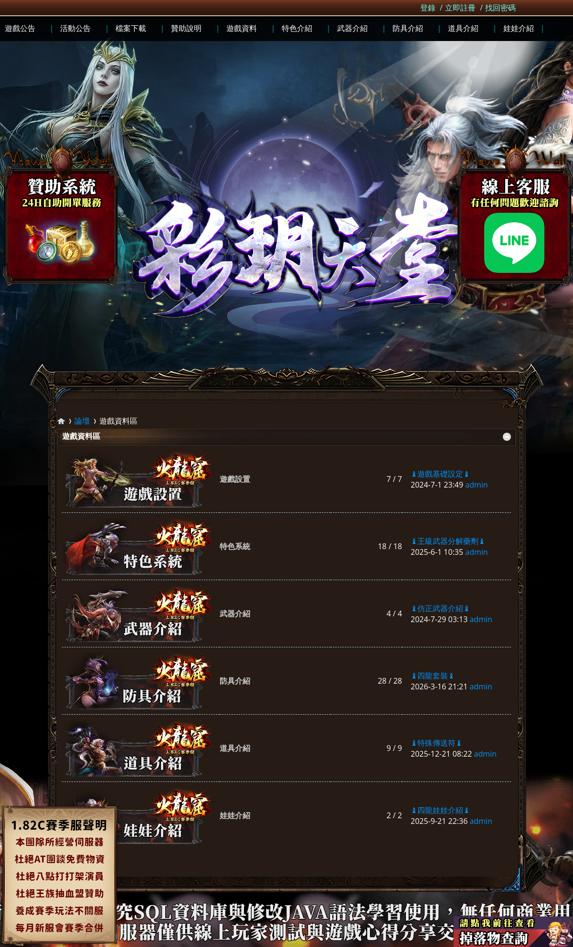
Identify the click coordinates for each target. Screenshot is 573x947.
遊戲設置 (235, 479)
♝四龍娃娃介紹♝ (440, 810)
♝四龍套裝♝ (433, 675)
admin (476, 484)
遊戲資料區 (81, 436)
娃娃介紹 (235, 815)
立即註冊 (460, 7)
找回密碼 (500, 7)
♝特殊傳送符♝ (436, 743)
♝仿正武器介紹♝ (440, 608)
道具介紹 (235, 748)
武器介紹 (235, 613)
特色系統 (235, 546)
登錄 (427, 7)
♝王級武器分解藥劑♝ (448, 541)
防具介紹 (235, 681)
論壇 (82, 421)
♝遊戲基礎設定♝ (440, 473)
